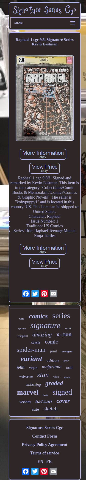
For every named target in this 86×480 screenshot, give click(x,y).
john (21, 367)
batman (43, 401)
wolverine (26, 376)
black (67, 377)
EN (40, 461)
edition (53, 360)
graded (54, 383)
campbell (23, 336)
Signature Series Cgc (44, 427)
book (45, 395)
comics (38, 316)
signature (45, 325)
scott (68, 328)
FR (49, 461)
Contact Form (44, 436)
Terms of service (44, 453)
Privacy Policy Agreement (44, 444)
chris (35, 342)
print (53, 351)
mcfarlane (51, 367)
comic (51, 342)
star (66, 361)
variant (31, 358)
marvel (27, 392)
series (61, 315)
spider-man (31, 349)
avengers (66, 351)
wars (21, 318)
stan (43, 374)
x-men (64, 335)
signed (62, 392)
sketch (51, 409)
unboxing (33, 384)
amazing (42, 334)
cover (63, 401)
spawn (22, 328)
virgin (33, 368)
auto (35, 409)
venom (25, 402)
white (56, 376)
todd (69, 368)
